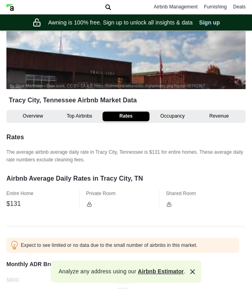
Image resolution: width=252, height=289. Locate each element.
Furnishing (215, 7)
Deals (239, 7)
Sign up (209, 22)
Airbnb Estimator (161, 271)
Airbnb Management (176, 7)
